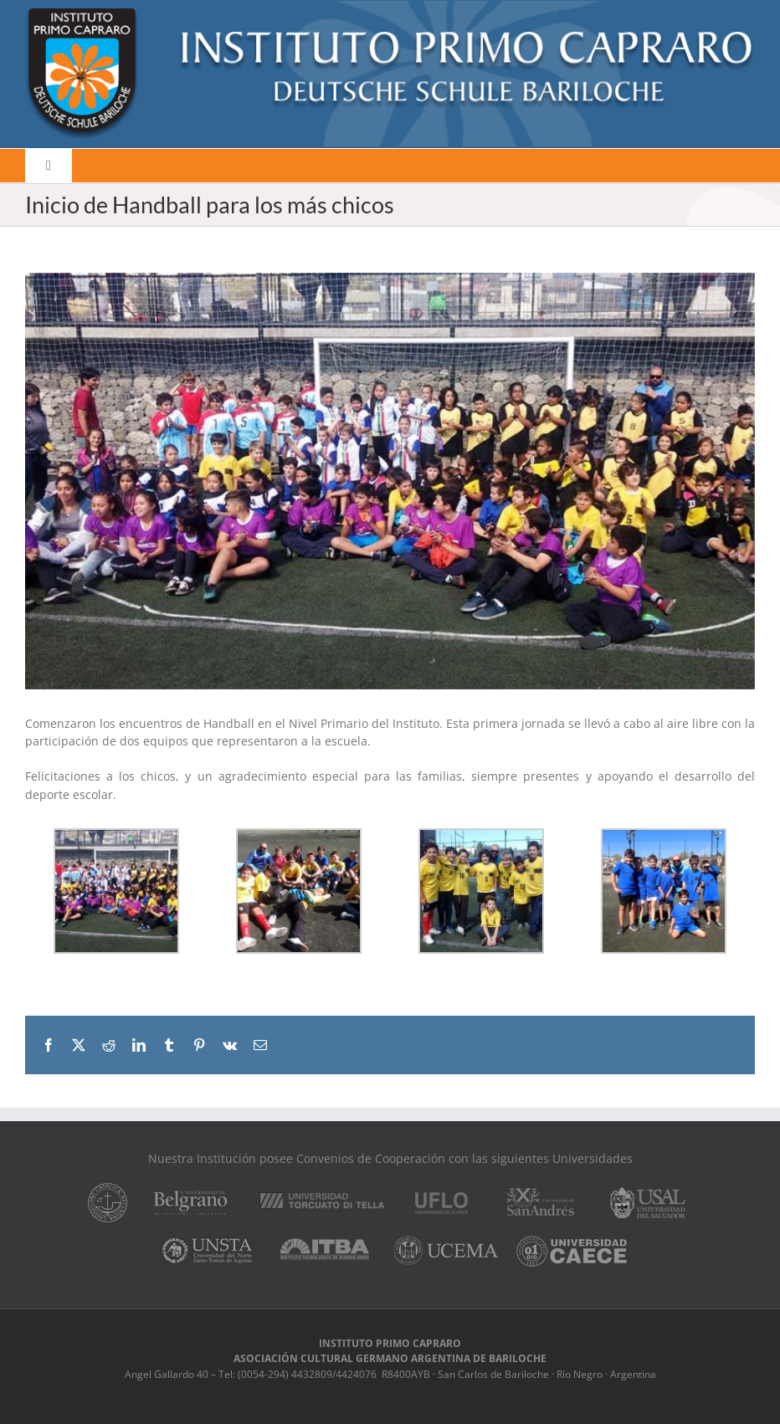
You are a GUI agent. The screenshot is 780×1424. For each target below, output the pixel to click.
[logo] (390, 14)
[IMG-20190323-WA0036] (390, 481)
